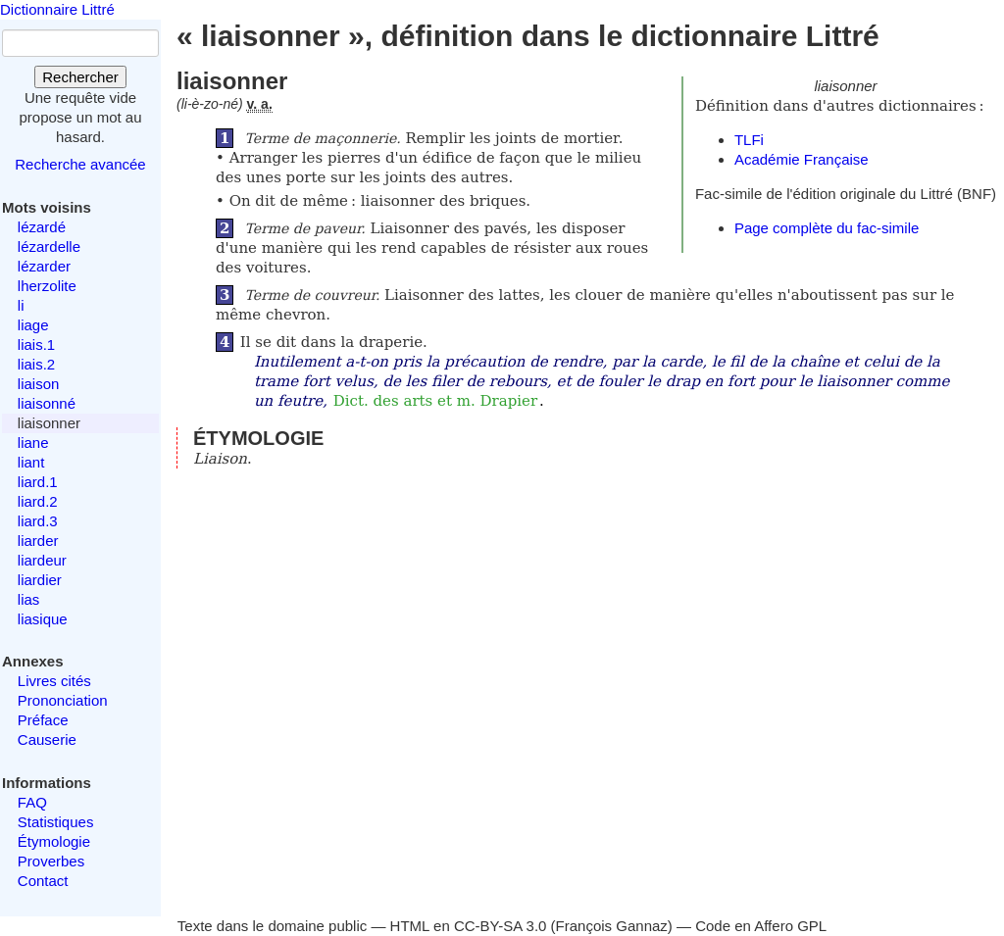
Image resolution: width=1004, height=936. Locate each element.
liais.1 (36, 344)
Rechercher (80, 77)
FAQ (32, 802)
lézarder (44, 266)
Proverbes (51, 861)
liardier (40, 579)
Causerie (47, 739)
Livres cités (54, 680)
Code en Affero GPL (761, 925)
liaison (39, 383)
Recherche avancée (80, 164)
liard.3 (38, 521)
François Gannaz (612, 925)
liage (33, 325)
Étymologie (54, 841)
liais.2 (36, 364)
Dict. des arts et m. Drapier (435, 401)
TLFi (749, 139)
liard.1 (38, 481)
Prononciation (63, 700)
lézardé (42, 227)
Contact (43, 880)
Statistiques (56, 821)
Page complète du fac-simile (826, 228)
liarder (38, 540)
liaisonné (46, 403)
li (21, 305)
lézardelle (49, 246)
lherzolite (47, 285)
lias (29, 599)
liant (31, 462)
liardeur (42, 560)
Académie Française (801, 159)
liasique (43, 619)
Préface (43, 720)
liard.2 (38, 501)
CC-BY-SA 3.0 (500, 925)
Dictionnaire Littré (57, 9)
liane (33, 442)
